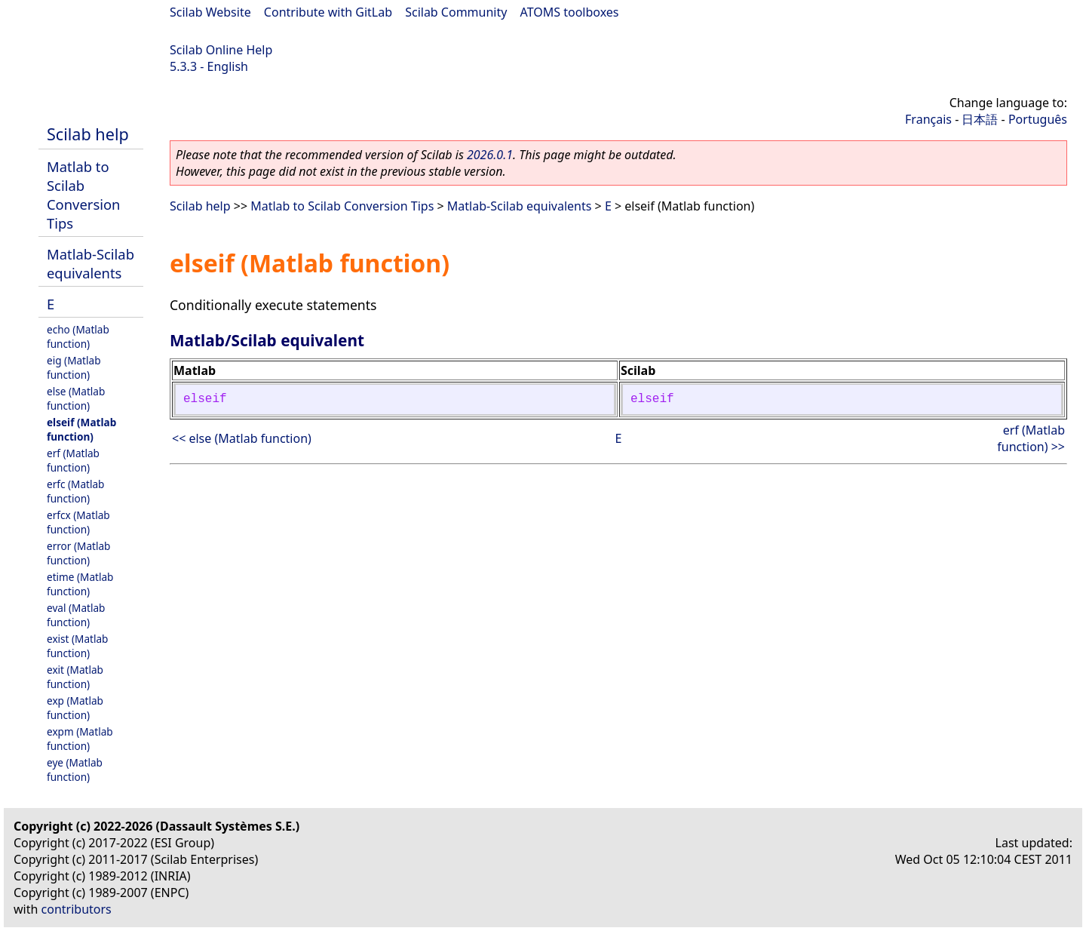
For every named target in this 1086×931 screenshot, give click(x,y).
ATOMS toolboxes (569, 12)
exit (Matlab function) (75, 676)
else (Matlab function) (76, 398)
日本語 (980, 119)
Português (1037, 119)
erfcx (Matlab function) (78, 522)
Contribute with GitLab (328, 12)
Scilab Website (210, 12)
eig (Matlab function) (74, 367)
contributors (76, 909)
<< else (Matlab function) (241, 438)
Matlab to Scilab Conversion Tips (83, 194)
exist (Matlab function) (77, 645)
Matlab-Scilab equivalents (90, 263)
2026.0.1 (490, 154)
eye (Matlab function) (75, 769)
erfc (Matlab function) (75, 491)
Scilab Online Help (221, 49)
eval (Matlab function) (76, 615)
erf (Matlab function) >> (1031, 438)
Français (928, 119)
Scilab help (88, 134)
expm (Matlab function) (80, 738)
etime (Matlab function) (80, 584)
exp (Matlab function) (75, 707)
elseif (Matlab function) (81, 429)
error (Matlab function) (78, 553)
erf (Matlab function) (73, 460)
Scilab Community (456, 12)
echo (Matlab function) (78, 336)
